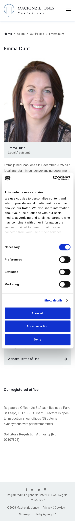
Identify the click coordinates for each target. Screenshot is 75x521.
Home (8, 33)
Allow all (37, 313)
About (21, 33)
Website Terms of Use (37, 359)
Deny (37, 339)
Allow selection (37, 326)
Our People (37, 33)
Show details (53, 300)
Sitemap (24, 514)
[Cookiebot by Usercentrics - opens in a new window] (53, 178)
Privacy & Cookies (54, 507)
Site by (45, 514)
